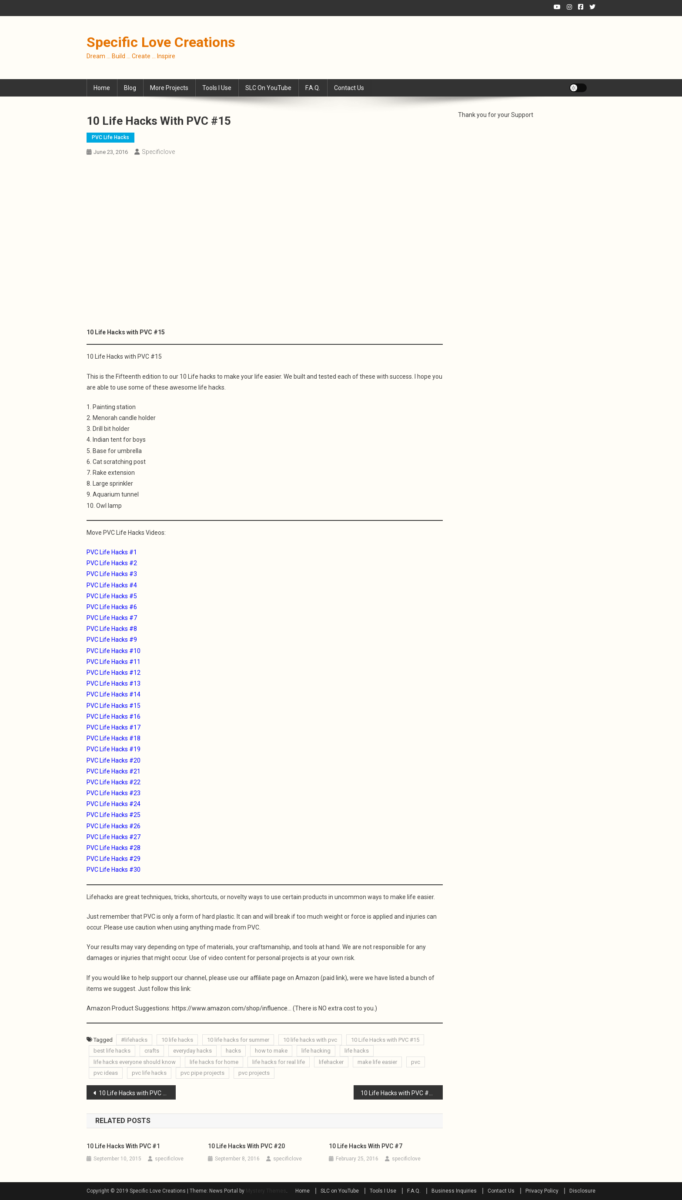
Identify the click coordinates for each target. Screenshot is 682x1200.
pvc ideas (106, 1073)
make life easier (377, 1062)
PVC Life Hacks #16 (113, 716)
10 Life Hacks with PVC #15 (385, 1040)
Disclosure (582, 1191)
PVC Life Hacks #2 (112, 563)
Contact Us (349, 87)
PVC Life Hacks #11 (113, 661)
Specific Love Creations (161, 42)
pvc (415, 1062)
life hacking (316, 1050)
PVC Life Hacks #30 (113, 869)
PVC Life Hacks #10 (113, 650)
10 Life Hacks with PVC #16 (398, 1093)
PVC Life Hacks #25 (113, 814)
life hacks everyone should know (135, 1062)
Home (102, 87)
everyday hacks (192, 1050)
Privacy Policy (541, 1191)
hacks (233, 1050)
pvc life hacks (149, 1073)
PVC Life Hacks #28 (113, 847)
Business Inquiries (454, 1191)
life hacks (356, 1050)
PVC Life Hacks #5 (112, 596)
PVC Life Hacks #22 (113, 782)
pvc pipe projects (202, 1073)
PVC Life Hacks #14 (113, 694)
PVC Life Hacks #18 (113, 738)
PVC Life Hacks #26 (113, 826)
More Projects (169, 87)
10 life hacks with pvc (310, 1040)
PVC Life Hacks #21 (113, 771)
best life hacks (112, 1050)
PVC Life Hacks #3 (112, 573)
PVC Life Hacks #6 (112, 606)
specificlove (158, 151)
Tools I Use (216, 87)
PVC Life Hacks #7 (112, 617)
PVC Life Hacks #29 (113, 858)
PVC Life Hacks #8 (112, 628)
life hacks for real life (278, 1062)
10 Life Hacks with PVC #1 (123, 1146)
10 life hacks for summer (238, 1040)
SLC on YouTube (268, 87)
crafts (151, 1050)
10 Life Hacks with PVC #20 (246, 1146)
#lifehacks (134, 1040)
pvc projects (254, 1073)
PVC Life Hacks (110, 137)
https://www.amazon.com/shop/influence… (231, 1008)
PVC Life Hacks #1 (112, 552)
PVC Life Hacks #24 (113, 803)
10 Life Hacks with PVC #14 (136, 1093)
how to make (271, 1050)
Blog (130, 87)
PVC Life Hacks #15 (113, 705)
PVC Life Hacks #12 (113, 672)
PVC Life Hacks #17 (113, 727)
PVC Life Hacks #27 (113, 836)
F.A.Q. (312, 87)
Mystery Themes (266, 1191)
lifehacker (331, 1062)
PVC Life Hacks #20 (113, 760)
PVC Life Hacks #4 (112, 585)
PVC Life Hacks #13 (113, 683)
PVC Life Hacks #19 (113, 749)
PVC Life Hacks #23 (113, 793)
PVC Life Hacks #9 (112, 639)
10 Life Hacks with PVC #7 (365, 1146)
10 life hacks (177, 1040)
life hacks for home (214, 1062)
